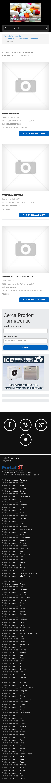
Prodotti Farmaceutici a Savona (14, 661)
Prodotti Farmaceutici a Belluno (14, 488)
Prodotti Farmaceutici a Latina (13, 721)
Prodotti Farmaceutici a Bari (12, 586)
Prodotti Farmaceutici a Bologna (14, 592)
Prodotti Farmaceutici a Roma (13, 557)
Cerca (25, 347)
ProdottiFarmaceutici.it (13, 36)
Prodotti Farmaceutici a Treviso (14, 669)
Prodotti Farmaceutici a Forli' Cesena (16, 712)
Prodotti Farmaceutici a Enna (13, 507)
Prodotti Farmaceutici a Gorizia (13, 715)
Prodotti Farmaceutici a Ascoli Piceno (16, 685)
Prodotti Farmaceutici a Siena (13, 762)
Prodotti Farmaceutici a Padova (14, 740)
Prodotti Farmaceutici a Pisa (12, 647)
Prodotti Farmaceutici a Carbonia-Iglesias (17, 699)
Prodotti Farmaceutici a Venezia (14, 773)
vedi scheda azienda (34, 133)
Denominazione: (10, 336)
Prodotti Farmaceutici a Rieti (12, 655)
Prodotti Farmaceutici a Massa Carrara (16, 628)
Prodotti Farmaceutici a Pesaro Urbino (16, 644)
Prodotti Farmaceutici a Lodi (12, 524)
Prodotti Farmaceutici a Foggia (13, 611)
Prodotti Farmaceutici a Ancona (14, 682)
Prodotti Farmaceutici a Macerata (14, 726)
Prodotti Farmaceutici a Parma (13, 641)
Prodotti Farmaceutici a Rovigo (13, 658)
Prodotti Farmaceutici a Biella (13, 491)
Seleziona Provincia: (12, 326)
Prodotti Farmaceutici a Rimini (13, 756)
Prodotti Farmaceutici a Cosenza (14, 704)
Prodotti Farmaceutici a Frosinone (14, 513)
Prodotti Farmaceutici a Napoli (13, 734)
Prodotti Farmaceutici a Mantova (14, 526)
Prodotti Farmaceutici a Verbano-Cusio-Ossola (19, 573)
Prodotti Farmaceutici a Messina (14, 630)
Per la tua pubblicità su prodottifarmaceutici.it (19, 472)
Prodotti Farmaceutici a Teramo (14, 565)
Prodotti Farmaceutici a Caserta (14, 499)
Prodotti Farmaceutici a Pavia (13, 743)
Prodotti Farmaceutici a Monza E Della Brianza (19, 633)
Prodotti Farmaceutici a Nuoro (13, 737)
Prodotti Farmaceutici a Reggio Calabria (17, 754)
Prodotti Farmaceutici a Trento (13, 568)
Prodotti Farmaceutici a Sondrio (14, 663)
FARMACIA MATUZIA (10, 113)
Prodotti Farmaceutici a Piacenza (14, 546)
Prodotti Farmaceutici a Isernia (13, 718)
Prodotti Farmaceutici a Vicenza (14, 677)
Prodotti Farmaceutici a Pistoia (13, 748)
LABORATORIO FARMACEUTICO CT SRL (18, 276)
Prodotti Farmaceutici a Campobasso (16, 597)
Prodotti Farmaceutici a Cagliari (14, 696)
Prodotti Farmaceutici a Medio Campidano (18, 529)
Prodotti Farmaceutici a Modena (14, 532)
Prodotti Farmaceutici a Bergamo (14, 690)
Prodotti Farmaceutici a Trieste (13, 770)
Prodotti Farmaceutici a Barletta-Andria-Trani (19, 688)
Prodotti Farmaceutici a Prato (13, 751)
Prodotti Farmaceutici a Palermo (14, 540)
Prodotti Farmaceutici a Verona (13, 776)
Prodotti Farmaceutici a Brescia (14, 493)
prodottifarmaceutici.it (10, 458)
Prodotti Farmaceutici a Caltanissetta (16, 496)
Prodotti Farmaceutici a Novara (14, 636)
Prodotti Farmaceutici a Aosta (13, 482)
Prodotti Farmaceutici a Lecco (13, 622)
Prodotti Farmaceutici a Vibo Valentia (16, 576)
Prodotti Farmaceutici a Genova (14, 614)
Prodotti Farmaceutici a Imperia (14, 617)
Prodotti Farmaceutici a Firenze (14, 510)
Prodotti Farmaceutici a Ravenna (14, 652)
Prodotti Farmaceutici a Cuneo (13, 707)
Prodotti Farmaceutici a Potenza (14, 650)
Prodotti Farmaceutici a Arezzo (13, 584)
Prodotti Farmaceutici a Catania (14, 600)
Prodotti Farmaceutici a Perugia (14, 543)
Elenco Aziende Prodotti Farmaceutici (22, 39)
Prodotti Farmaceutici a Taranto (14, 765)
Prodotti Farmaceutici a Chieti (13, 502)
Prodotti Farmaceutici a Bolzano (14, 693)
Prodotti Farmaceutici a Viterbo (13, 778)
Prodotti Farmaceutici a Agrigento (14, 480)
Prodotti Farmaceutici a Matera (14, 729)
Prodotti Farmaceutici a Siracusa (14, 562)
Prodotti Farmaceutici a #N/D (13, 535)
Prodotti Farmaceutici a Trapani (14, 767)
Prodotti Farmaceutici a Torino (13, 666)
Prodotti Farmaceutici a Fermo (13, 608)
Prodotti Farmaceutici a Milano (13, 732)
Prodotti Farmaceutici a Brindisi (14, 595)
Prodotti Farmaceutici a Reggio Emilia (16, 554)
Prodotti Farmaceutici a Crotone (14, 606)
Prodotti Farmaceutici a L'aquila (14, 518)
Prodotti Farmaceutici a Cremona (14, 504)
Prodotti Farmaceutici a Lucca (13, 625)
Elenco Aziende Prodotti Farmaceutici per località (20, 475)
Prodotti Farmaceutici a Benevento (15, 589)
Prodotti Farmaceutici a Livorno (14, 723)
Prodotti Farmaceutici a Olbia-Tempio (16, 537)
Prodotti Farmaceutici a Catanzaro (15, 701)
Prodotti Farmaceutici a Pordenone (15, 548)
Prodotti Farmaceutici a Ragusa (14, 551)
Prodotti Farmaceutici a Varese (13, 672)
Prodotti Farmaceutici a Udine (13, 570)
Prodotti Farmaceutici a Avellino (14, 485)
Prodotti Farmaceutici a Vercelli (14, 674)
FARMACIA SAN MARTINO (12, 195)
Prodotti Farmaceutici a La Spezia (14, 619)
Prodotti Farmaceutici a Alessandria (15, 581)
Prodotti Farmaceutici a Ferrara (14, 710)
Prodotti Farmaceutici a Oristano (14, 639)
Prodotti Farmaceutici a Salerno (14, 759)
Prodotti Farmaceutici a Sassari (14, 559)
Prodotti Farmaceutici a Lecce (13, 521)
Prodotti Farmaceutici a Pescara (14, 745)
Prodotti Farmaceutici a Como (13, 603)
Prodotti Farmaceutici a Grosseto (14, 515)
